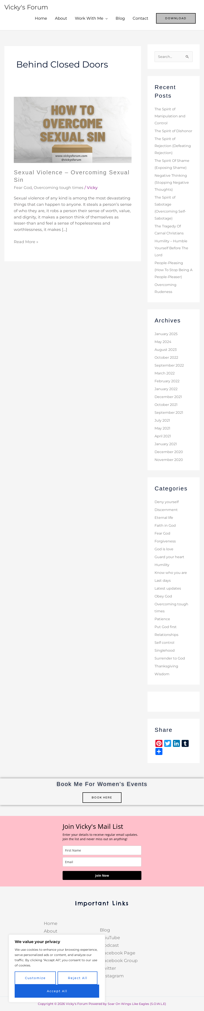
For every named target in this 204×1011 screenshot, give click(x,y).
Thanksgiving (166, 666)
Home (41, 18)
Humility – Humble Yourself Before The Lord (171, 248)
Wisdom (162, 674)
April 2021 (163, 436)
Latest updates (168, 589)
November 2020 (169, 460)
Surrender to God (170, 658)
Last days (163, 581)
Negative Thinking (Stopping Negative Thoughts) (172, 183)
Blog (120, 18)
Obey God (163, 596)
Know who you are (171, 573)
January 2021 (166, 444)
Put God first (166, 627)
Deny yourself (167, 502)
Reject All (77, 978)
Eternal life (164, 518)
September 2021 (169, 413)
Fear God (23, 187)
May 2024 (163, 342)
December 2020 (169, 452)
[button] (176, 18)
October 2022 (166, 358)
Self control (164, 643)
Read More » (26, 241)
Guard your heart (169, 557)
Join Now (102, 876)
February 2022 (167, 381)
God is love (164, 549)
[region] (57, 968)
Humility (162, 565)
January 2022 (166, 389)
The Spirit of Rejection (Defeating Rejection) (173, 146)
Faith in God (165, 526)
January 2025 (166, 334)
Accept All (57, 991)
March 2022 (165, 373)
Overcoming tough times (58, 187)
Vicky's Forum (27, 7)
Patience (162, 619)
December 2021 (168, 397)
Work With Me (89, 18)
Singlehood (165, 651)
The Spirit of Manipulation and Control (170, 116)
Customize (35, 978)
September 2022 (169, 366)
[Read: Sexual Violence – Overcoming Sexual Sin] (73, 129)
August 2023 (166, 350)
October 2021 (166, 405)
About (61, 18)
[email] (102, 862)
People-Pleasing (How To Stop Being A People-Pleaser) (173, 270)
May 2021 (162, 428)
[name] (102, 850)
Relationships (166, 635)
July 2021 (162, 421)
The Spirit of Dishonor (173, 131)
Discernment (166, 510)
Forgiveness (165, 541)
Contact (140, 18)
